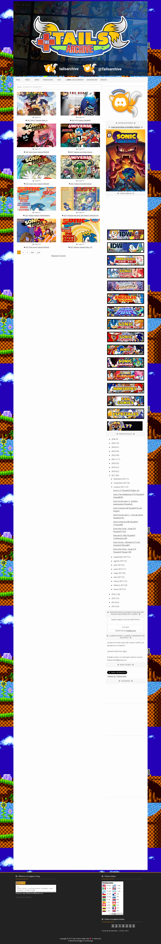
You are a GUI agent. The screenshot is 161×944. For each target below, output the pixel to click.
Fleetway (31, 215)
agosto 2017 (119, 561)
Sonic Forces (33, 152)
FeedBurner (131, 630)
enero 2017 (118, 589)
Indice (27, 80)
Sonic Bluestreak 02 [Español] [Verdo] (125, 127)
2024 (113, 447)
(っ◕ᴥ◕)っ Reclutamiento (74, 80)
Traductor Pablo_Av (41, 120)
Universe (89, 152)
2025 (113, 443)
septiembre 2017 (121, 557)
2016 (113, 594)
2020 (113, 463)
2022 (113, 455)
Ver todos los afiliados (24, 898)
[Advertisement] (58, 273)
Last (38, 252)
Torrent (62, 255)
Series (37, 80)
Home (19, 87)
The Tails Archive (75, 938)
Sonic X (33, 120)
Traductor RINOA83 (43, 152)
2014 (113, 602)
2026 (113, 439)
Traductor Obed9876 (84, 120)
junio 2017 (118, 569)
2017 (28, 120)
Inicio (18, 80)
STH (76, 120)
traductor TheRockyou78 (91, 215)
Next (32, 252)
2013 (113, 606)
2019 (113, 467)
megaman (70, 215)
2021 (113, 459)
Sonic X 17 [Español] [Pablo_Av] (126, 490)
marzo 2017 (119, 581)
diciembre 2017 (120, 479)
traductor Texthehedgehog (42, 215)
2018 (113, 471)
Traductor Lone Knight (80, 152)
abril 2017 (118, 577)
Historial (54, 255)
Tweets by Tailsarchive (116, 676)
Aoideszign (89, 941)
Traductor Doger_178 (85, 247)
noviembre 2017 (120, 483)
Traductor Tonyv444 (80, 184)
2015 (113, 598)
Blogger (80, 941)
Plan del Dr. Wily (78, 215)
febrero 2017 (119, 585)
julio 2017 (118, 565)
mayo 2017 (118, 573)
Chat (59, 80)
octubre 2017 (119, 487)
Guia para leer (92, 80)
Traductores (48, 80)
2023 (113, 451)
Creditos (103, 80)
